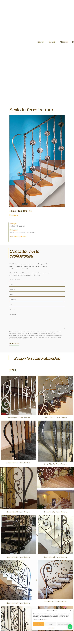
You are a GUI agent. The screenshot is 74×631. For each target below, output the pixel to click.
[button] (71, 610)
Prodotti (63, 42)
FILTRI (12, 370)
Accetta (39, 624)
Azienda (40, 42)
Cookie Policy (51, 628)
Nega (50, 624)
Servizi (52, 42)
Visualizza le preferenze (64, 624)
